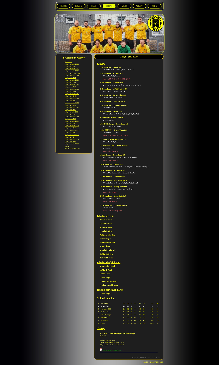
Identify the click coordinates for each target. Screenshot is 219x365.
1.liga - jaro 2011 (70, 112)
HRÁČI (93, 6)
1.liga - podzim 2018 (72, 78)
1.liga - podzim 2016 (72, 87)
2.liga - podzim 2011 (72, 110)
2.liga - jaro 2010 (70, 116)
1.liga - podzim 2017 (72, 82)
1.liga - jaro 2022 (70, 64)
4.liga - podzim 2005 (72, 137)
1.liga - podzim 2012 (72, 105)
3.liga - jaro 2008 (70, 125)
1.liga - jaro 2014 (70, 98)
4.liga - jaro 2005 (70, 139)
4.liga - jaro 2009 (70, 121)
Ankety (67, 144)
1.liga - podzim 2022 (72, 62)
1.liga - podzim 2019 (72, 73)
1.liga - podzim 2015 (72, 91)
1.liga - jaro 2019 (70, 75)
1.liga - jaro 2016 (70, 89)
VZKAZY (139, 6)
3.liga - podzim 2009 (72, 119)
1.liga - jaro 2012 (70, 107)
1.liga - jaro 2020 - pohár (73, 71)
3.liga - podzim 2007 (72, 128)
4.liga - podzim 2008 (72, 123)
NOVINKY (63, 6)
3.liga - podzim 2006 (72, 132)
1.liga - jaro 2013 (70, 103)
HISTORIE (109, 6)
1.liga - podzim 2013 (72, 100)
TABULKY (78, 6)
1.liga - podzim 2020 (72, 68)
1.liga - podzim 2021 (72, 66)
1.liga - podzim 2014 (72, 96)
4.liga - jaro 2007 (70, 130)
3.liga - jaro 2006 (70, 135)
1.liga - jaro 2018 (70, 80)
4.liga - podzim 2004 (72, 141)
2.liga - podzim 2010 (72, 114)
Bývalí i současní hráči (72, 146)
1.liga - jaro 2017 (70, 84)
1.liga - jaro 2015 (70, 94)
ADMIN (124, 6)
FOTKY (154, 6)
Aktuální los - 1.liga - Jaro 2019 (111, 350)
